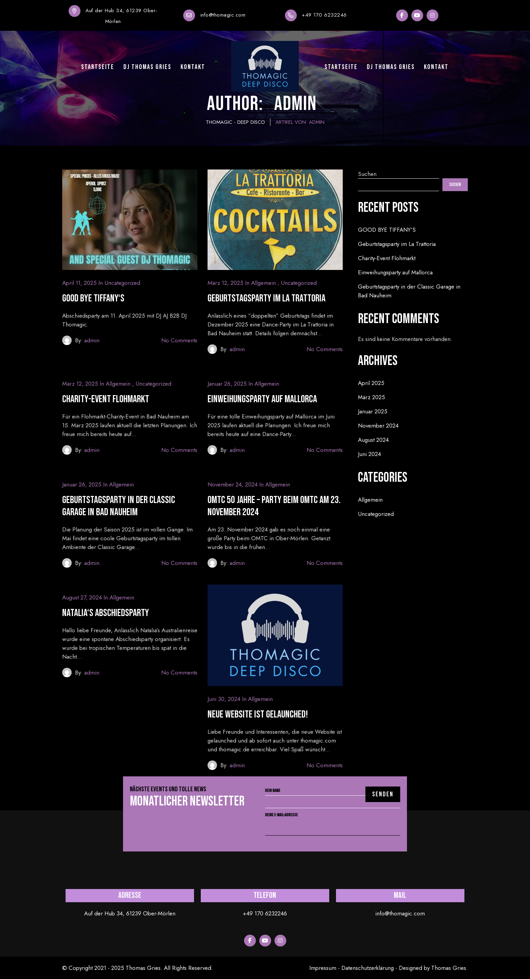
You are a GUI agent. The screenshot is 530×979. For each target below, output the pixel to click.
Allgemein (263, 283)
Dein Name (332, 796)
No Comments (179, 340)
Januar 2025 (372, 411)
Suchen (367, 174)
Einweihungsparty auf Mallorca (262, 399)
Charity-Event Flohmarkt (105, 399)
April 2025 (371, 383)
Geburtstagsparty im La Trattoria (267, 298)
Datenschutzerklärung (367, 968)
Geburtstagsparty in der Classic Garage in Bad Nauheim (118, 506)
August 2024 (373, 440)
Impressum (322, 968)
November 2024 (378, 426)
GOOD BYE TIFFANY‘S (93, 298)
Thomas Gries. (449, 968)
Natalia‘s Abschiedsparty (105, 613)
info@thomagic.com (223, 15)
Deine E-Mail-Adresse (332, 821)
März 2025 (371, 397)
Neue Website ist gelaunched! (258, 714)
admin (91, 340)
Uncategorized (122, 283)
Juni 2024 (369, 454)
